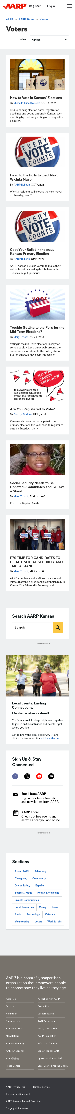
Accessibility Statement (18, 1094)
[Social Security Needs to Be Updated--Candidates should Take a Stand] (37, 459)
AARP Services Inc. (47, 1021)
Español (39, 885)
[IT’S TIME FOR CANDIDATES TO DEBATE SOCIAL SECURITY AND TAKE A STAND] (37, 534)
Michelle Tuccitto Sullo (27, 103)
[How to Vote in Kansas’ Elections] (37, 74)
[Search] (58, 627)
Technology (33, 914)
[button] (69, 6)
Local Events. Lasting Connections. (29, 705)
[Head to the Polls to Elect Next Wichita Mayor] (37, 152)
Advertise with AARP (49, 998)
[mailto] (51, 776)
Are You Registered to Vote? (32, 409)
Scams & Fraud (23, 892)
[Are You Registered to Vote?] (37, 386)
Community (39, 878)
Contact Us (43, 1006)
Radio (18, 914)
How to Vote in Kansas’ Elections (36, 98)
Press (55, 907)
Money (43, 907)
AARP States (26, 19)
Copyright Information (17, 1108)
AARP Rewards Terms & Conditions (23, 1101)
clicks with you (50, 738)
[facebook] (15, 776)
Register (35, 6)
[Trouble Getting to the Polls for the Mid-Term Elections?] (37, 304)
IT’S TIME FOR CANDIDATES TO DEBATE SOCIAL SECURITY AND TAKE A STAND (36, 562)
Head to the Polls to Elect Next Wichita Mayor (34, 177)
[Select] (49, 39)
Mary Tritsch (21, 337)
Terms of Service (41, 1087)
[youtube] (39, 776)
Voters (38, 921)
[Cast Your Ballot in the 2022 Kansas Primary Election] (37, 226)
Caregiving (21, 878)
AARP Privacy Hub (15, 1087)
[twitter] (27, 776)
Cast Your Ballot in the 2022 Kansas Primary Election (32, 251)
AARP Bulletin (22, 184)
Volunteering (22, 921)
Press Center (13, 1065)
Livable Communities (27, 900)
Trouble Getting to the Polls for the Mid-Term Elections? (37, 329)
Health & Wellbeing (48, 892)
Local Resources (24, 907)
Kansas (44, 19)
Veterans (50, 914)
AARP (9, 19)
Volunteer (11, 1013)
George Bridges (23, 414)
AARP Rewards (14, 1028)
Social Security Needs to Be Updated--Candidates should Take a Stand (37, 487)
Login (51, 6)
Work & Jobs (54, 921)
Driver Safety (22, 885)
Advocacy (40, 871)
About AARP (22, 871)
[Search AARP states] (32, 627)
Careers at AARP (46, 1013)
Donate (10, 1006)
